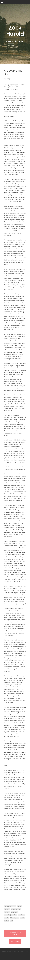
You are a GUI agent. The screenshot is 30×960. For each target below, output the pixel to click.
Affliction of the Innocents (15, 933)
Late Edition (15, 941)
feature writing (15, 909)
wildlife (22, 918)
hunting (6, 912)
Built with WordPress (7, 951)
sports (6, 918)
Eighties (19, 951)
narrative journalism (10, 915)
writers (6, 921)
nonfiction (22, 915)
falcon (19, 906)
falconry (6, 909)
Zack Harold (15, 30)
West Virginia (14, 918)
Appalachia (7, 906)
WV (12, 921)
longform (14, 912)
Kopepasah (25, 951)
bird (14, 906)
